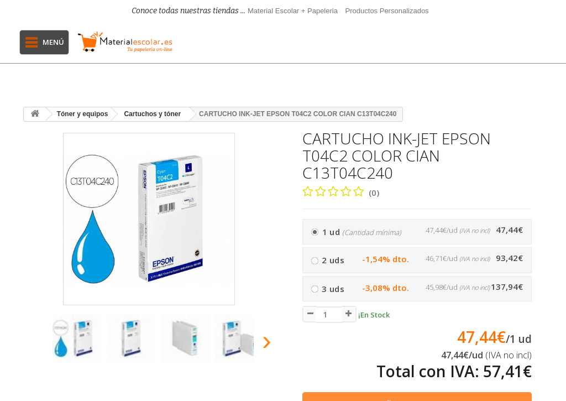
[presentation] (33, 344)
